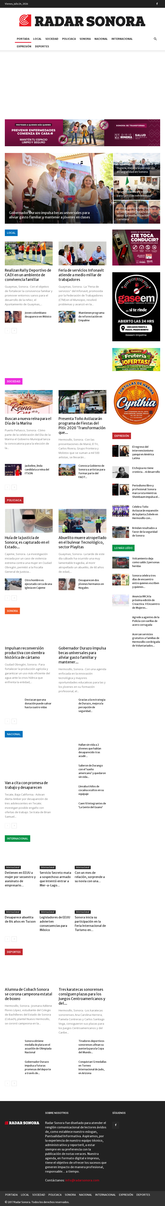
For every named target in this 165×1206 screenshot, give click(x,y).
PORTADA (23, 38)
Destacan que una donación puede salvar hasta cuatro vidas (38, 703)
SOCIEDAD (51, 38)
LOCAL (37, 38)
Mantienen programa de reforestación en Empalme (91, 316)
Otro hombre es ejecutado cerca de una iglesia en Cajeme (38, 584)
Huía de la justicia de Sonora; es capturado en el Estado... (27, 542)
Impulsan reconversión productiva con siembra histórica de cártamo (25, 653)
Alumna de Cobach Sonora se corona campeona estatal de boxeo (28, 994)
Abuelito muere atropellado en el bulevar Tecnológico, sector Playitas (82, 542)
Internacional (13, 867)
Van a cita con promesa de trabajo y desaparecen (26, 785)
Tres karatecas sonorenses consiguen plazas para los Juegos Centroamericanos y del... (82, 996)
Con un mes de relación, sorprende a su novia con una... (90, 877)
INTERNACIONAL (122, 38)
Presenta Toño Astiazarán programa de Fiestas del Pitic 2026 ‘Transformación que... (82, 425)
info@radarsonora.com (82, 1180)
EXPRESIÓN (24, 46)
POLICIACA (69, 38)
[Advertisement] (82, 87)
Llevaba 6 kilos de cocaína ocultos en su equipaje (91, 790)
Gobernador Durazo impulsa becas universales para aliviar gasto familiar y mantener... (82, 655)
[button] (155, 39)
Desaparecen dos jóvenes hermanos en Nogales (91, 584)
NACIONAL (101, 38)
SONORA (85, 38)
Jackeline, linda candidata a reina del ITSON (37, 469)
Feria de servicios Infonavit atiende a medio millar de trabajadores (81, 275)
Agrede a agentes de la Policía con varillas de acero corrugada (145, 621)
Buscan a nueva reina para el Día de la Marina (28, 421)
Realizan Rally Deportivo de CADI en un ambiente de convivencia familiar (28, 275)
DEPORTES (42, 46)
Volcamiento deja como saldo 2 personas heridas (146, 562)
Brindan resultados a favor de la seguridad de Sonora (144, 531)
